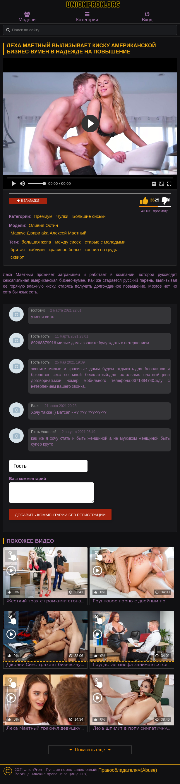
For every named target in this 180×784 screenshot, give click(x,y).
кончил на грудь (101, 249)
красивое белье (65, 249)
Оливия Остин (43, 225)
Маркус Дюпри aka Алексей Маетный (48, 232)
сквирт (17, 257)
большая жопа (36, 241)
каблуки (36, 249)
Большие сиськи (88, 216)
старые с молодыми (105, 241)
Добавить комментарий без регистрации (60, 515)
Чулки (62, 216)
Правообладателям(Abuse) (127, 770)
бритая (18, 249)
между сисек (67, 241)
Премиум (43, 216)
